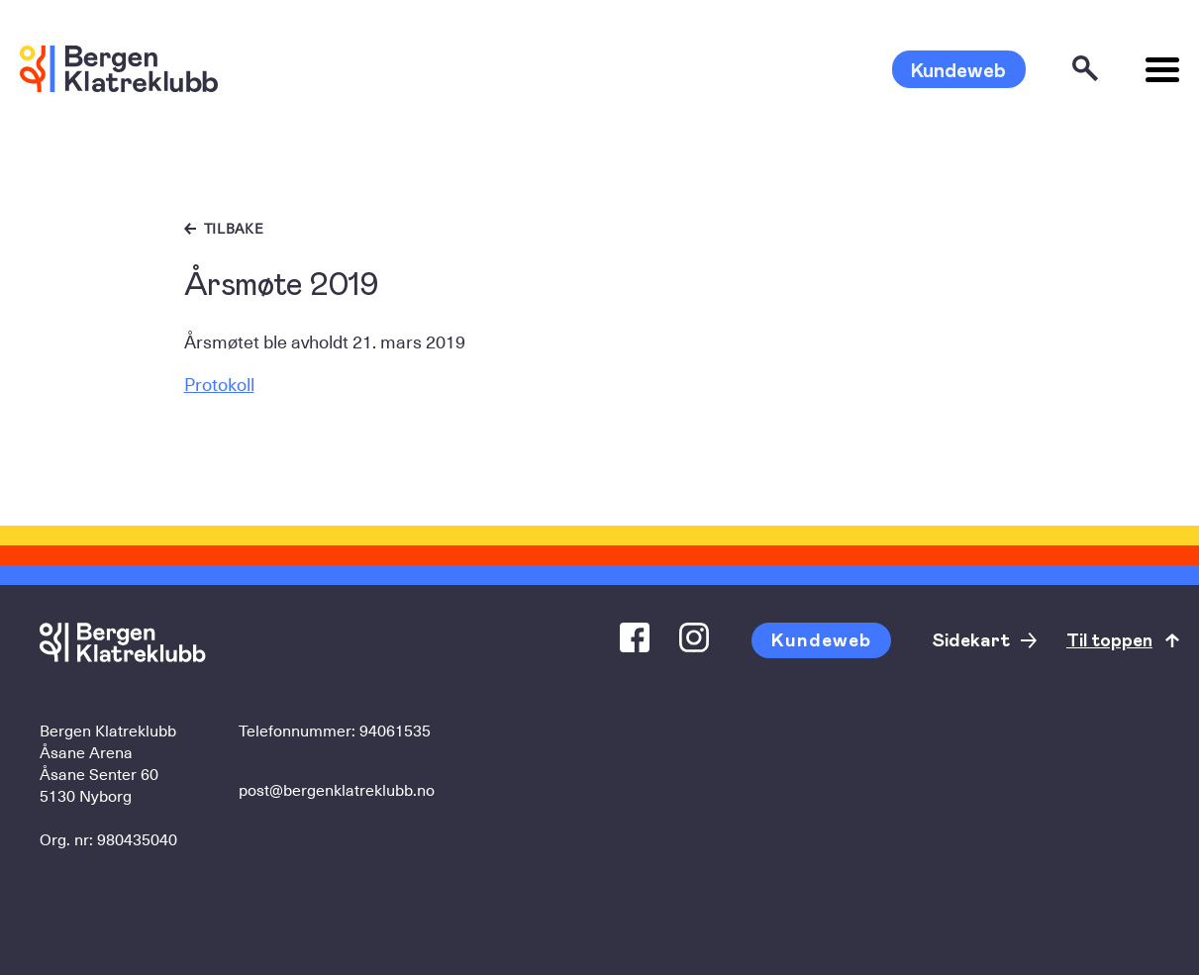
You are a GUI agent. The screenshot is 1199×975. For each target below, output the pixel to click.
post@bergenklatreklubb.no (337, 789)
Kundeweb (958, 69)
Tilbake (234, 229)
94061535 (395, 729)
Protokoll (219, 383)
